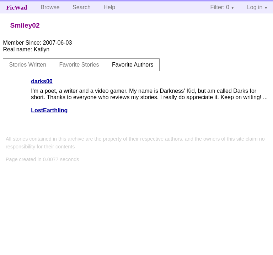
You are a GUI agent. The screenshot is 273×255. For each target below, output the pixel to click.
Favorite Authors (133, 65)
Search (82, 7)
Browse (50, 7)
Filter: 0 (219, 7)
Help (109, 7)
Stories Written (27, 65)
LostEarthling (49, 110)
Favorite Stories (79, 65)
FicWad (16, 7)
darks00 (42, 81)
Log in (255, 7)
